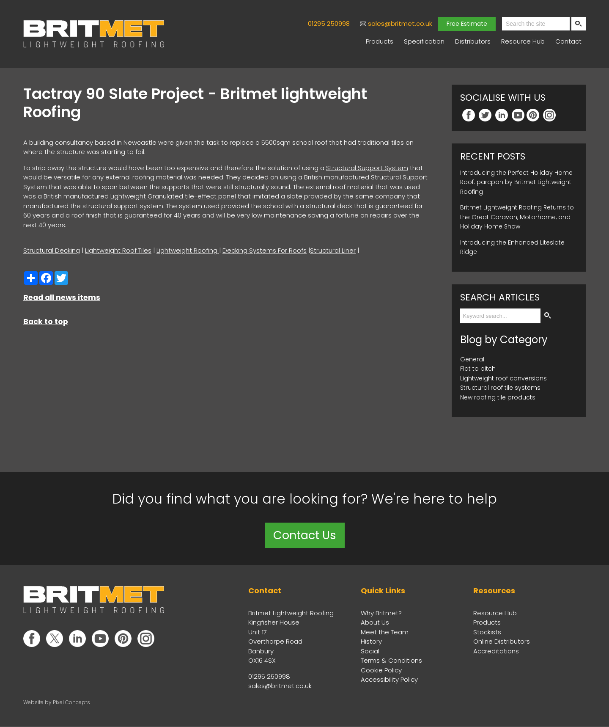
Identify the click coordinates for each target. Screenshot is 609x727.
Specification (424, 41)
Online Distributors (501, 642)
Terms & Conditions (391, 661)
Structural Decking (51, 250)
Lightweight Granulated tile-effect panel (173, 196)
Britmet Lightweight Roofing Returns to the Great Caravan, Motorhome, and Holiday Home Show (517, 217)
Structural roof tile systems (500, 387)
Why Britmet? (381, 613)
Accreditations (496, 651)
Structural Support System (367, 167)
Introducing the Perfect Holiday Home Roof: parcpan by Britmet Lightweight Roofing (516, 182)
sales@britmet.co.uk (400, 23)
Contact (568, 41)
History (371, 642)
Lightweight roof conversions (503, 378)
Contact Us (304, 535)
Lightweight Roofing (187, 250)
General (472, 359)
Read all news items (61, 297)
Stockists (487, 632)
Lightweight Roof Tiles (118, 250)
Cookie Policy (381, 670)
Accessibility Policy (389, 680)
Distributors (473, 41)
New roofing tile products (497, 397)
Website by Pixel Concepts (56, 702)
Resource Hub (523, 41)
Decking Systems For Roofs (264, 250)
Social (370, 651)
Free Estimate (467, 23)
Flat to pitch (478, 368)
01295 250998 (329, 23)
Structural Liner (333, 250)
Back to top (45, 322)
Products (379, 41)
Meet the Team (385, 632)
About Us (375, 623)
